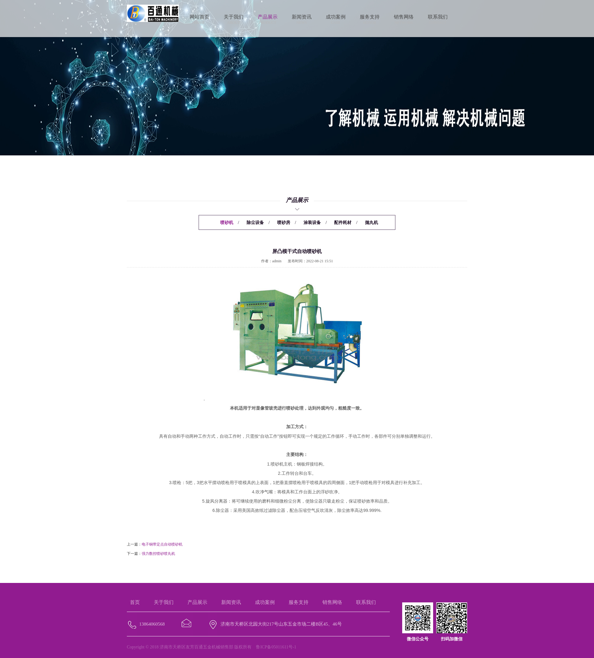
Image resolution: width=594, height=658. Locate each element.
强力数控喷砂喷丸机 (158, 553)
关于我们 (164, 602)
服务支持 (298, 602)
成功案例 (265, 602)
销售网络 (332, 602)
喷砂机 (226, 222)
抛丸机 (371, 222)
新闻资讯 (231, 602)
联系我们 (366, 602)
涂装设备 (312, 222)
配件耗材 (342, 222)
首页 (135, 602)
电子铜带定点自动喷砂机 (162, 544)
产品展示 (197, 602)
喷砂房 (283, 222)
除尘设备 (255, 222)
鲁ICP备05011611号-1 (276, 647)
